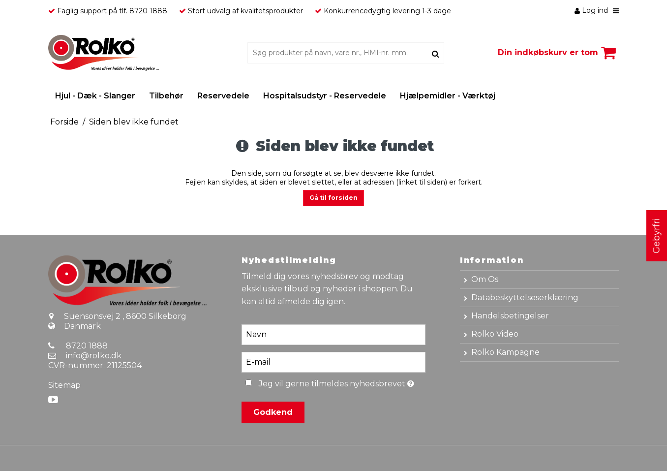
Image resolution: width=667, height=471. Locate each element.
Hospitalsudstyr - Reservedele (324, 95)
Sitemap (64, 385)
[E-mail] (333, 361)
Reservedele (223, 95)
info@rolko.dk (93, 355)
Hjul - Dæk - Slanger (95, 95)
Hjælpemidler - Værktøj (447, 95)
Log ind (591, 10)
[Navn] (333, 334)
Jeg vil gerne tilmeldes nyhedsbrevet (342, 382)
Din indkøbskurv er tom (558, 53)
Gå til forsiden (333, 197)
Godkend (273, 412)
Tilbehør (166, 95)
